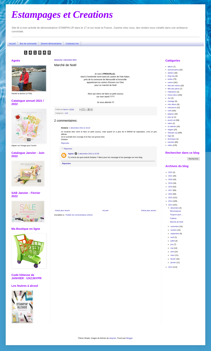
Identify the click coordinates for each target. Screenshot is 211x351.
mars (173, 255)
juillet (173, 241)
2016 (170, 194)
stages (170, 129)
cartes (170, 82)
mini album (172, 104)
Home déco (172, 95)
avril (172, 252)
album (170, 67)
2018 (170, 187)
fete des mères (174, 85)
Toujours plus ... (176, 215)
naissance (172, 107)
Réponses (68, 149)
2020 (170, 179)
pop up (170, 117)
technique (172, 139)
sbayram (112, 338)
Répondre (65, 143)
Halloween (172, 92)
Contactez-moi (72, 43)
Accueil (12, 43)
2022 (170, 172)
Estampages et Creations (62, 14)
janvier (173, 262)
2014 (170, 201)
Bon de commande (28, 43)
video (170, 145)
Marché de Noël (176, 222)
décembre (175, 208)
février (173, 259)
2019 (170, 183)
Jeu (169, 98)
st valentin (172, 126)
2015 (170, 197)
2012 (170, 267)
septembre (175, 233)
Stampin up (172, 133)
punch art (171, 120)
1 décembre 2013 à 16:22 (79, 128)
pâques (171, 114)
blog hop (171, 76)
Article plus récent (62, 210)
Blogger (129, 338)
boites (170, 79)
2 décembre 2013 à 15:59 (88, 154)
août (173, 237)
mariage (171, 101)
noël (66, 113)
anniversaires (173, 70)
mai (172, 248)
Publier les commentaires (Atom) (79, 215)
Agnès (71, 154)
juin (172, 244)
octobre (174, 230)
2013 (170, 205)
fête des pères (173, 89)
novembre (175, 226)
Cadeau (173, 218)
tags (169, 136)
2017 (170, 190)
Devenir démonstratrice (51, 43)
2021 (170, 176)
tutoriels (171, 142)
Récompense (175, 211)
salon (170, 123)
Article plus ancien (148, 210)
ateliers (171, 73)
